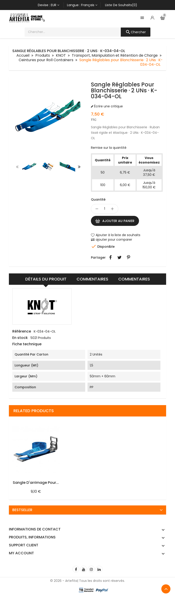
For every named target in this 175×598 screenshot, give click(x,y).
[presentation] (17, 166)
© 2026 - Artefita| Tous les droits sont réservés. (87, 580)
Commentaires (92, 279)
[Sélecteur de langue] (82, 5)
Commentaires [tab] (134, 279)
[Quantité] (105, 208)
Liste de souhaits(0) (121, 5)
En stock (20, 338)
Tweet (119, 257)
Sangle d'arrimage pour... (36, 482)
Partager (110, 257)
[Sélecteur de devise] (48, 5)
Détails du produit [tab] (46, 279)
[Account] (152, 17)
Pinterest (128, 257)
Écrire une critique (108, 106)
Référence (21, 331)
